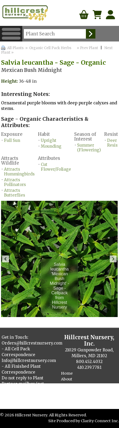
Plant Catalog (74, 390)
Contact (68, 385)
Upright (48, 140)
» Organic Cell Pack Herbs (47, 48)
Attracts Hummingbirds (19, 171)
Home (67, 373)
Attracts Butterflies (14, 193)
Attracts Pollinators (15, 182)
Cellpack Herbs (75, 402)
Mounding (51, 146)
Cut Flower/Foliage (56, 167)
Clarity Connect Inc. (100, 420)
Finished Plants (76, 396)
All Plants (15, 48)
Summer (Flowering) (89, 147)
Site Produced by (64, 420)
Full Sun (12, 140)
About (66, 379)
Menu (11, 33)
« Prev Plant (87, 48)
